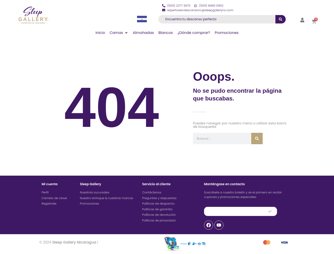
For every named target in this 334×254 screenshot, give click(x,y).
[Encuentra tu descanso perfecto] (215, 19)
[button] (119, 33)
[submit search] (280, 19)
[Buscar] (257, 138)
